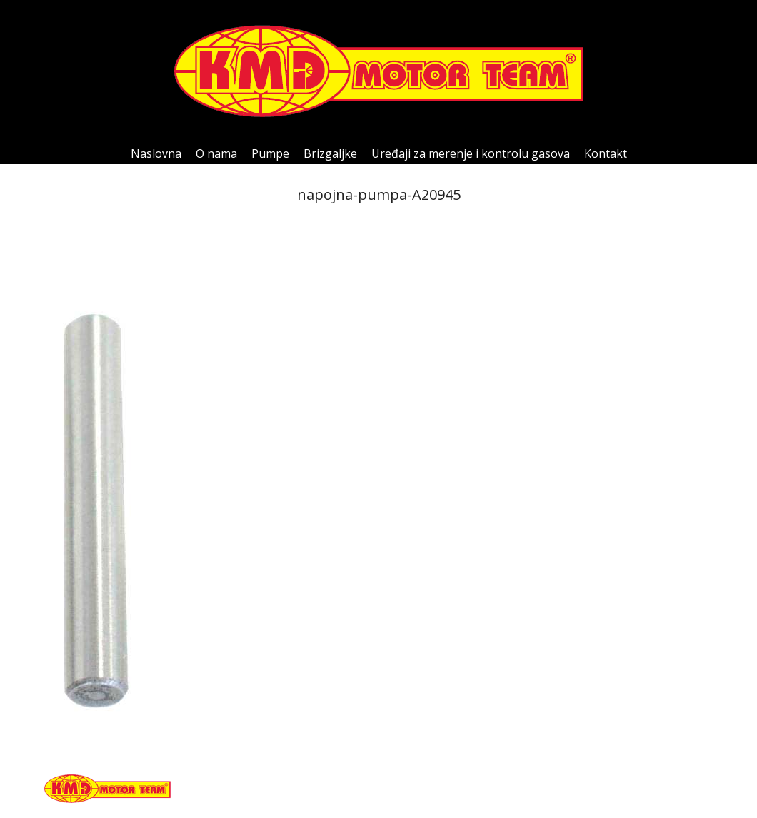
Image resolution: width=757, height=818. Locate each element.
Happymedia (335, 796)
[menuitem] (156, 153)
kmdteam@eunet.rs (217, 796)
